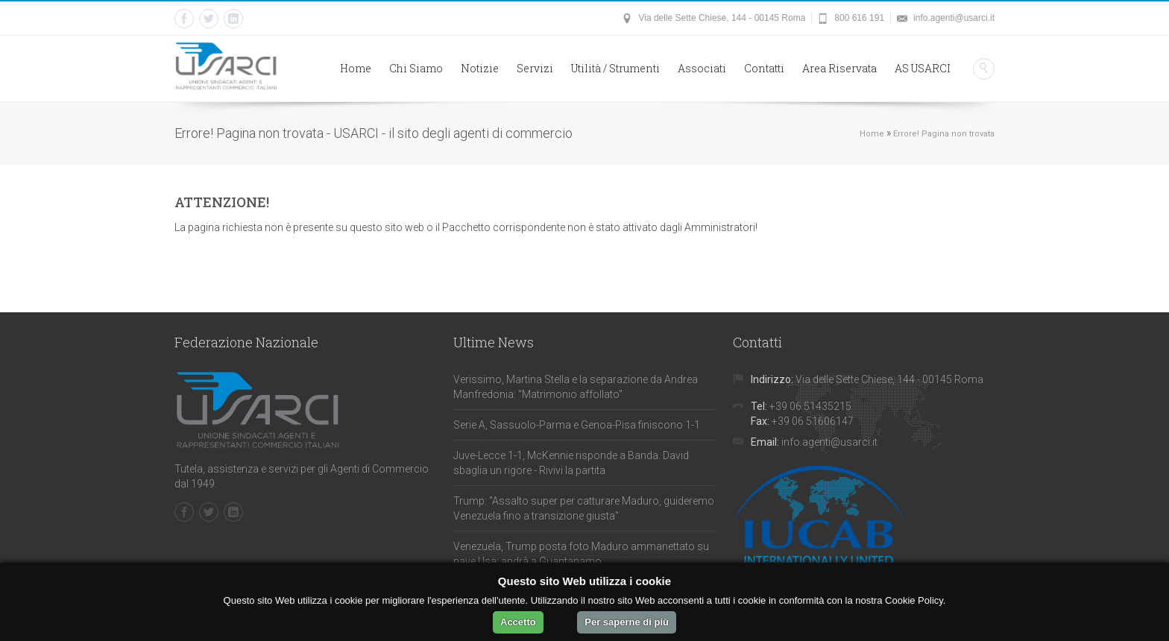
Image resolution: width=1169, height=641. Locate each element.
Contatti (764, 68)
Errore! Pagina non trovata (944, 134)
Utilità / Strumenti (615, 68)
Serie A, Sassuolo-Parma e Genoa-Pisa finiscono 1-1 (576, 425)
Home (355, 68)
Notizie (480, 68)
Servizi (535, 68)
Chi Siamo (416, 68)
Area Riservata (839, 68)
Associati (702, 68)
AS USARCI (923, 68)
